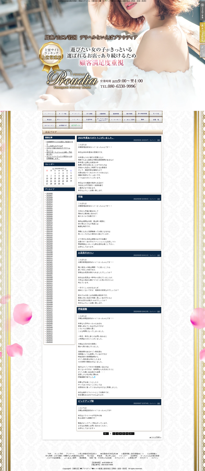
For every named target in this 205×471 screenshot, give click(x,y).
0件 (158, 140)
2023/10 (49, 281)
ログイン (155, 458)
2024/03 (49, 292)
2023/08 (49, 277)
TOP (49, 114)
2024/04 (49, 294)
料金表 (49, 120)
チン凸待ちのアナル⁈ (54, 146)
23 (59, 181)
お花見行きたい (86, 253)
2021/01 (49, 227)
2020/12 (49, 225)
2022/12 (49, 260)
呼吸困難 (82, 309)
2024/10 (49, 306)
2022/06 (49, 248)
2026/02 (49, 338)
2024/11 (49, 308)
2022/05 (49, 246)
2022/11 (49, 258)
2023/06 (49, 273)
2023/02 (49, 265)
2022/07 (49, 250)
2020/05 (49, 216)
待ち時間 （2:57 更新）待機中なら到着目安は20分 (142, 114)
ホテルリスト (49, 126)
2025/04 (49, 319)
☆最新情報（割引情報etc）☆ (116, 114)
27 (47, 183)
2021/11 (49, 233)
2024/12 (49, 311)
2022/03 (49, 241)
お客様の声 (62, 126)
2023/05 (49, 271)
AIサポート (75, 126)
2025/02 (49, 315)
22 (55, 181)
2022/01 (49, 237)
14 (51, 178)
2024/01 (49, 288)
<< (53, 169)
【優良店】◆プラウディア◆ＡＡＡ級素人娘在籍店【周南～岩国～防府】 (100, 469)
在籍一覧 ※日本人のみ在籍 (156, 120)
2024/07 (49, 300)
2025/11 (49, 331)
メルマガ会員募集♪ (116, 120)
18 (67, 178)
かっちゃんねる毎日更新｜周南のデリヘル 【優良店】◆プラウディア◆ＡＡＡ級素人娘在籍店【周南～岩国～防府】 (102, 55)
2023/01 (49, 262)
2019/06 (49, 193)
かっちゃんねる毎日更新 (102, 120)
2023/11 (49, 283)
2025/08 (49, 327)
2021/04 (49, 229)
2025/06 (49, 323)
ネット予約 (62, 114)
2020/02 (49, 210)
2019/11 (49, 204)
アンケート (75, 114)
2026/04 (49, 342)
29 (55, 183)
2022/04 (49, 244)
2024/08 (49, 302)
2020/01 (49, 208)
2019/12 (49, 206)
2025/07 (49, 325)
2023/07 (49, 275)
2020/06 (49, 218)
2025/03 (49, 317)
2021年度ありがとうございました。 (96, 137)
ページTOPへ (156, 437)
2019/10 (49, 202)
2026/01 (49, 336)
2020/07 (49, 221)
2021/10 (49, 231)
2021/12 (49, 235)
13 (47, 178)
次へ (131, 434)
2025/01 (49, 313)
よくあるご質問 (129, 120)
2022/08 (49, 252)
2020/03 (49, 212)
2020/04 (49, 214)
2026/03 (49, 340)
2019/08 (49, 198)
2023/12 (49, 285)
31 (63, 183)
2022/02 (49, 239)
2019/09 (49, 200)
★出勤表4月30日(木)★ (102, 114)
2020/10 (49, 223)
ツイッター (75, 120)
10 (63, 176)
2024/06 (49, 298)
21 (51, 181)
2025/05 (49, 321)
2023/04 (49, 269)
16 (59, 178)
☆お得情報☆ (129, 114)
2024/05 (49, 296)
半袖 (80, 196)
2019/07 (49, 195)
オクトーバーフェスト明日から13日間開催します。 (59, 157)
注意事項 (89, 120)
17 (63, 178)
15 (55, 178)
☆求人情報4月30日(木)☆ (89, 114)
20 (47, 181)
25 (67, 181)
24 (63, 181)
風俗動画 (142, 120)
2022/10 (49, 256)
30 (59, 183)
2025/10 (49, 329)
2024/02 (49, 290)
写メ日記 (156, 114)
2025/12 (49, 334)
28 (51, 183)
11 (67, 176)
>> (65, 169)
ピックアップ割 (86, 401)
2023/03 (49, 267)
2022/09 (49, 254)
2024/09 (49, 304)
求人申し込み (62, 120)
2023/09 (49, 279)
